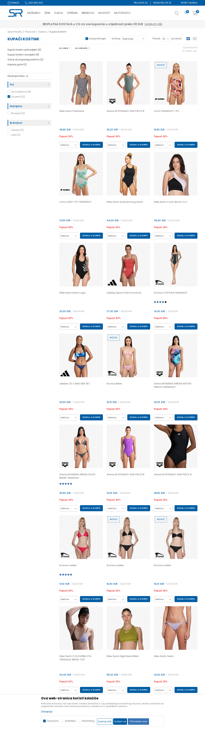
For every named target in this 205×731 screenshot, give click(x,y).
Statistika (70, 721)
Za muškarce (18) (21, 91)
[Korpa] (194, 13)
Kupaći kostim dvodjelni (23, 54)
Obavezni (53, 721)
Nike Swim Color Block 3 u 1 (170, 202)
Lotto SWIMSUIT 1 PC (166, 111)
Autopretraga (97, 38)
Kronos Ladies (68, 565)
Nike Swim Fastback (71, 111)
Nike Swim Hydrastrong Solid (124, 202)
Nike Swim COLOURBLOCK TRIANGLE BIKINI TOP (75, 658)
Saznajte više (120, 24)
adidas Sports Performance (124, 293)
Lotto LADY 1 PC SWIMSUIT (75, 202)
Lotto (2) (15, 134)
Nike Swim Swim (164, 656)
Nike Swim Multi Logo (72, 293)
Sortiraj (116, 38)
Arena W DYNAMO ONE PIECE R (125, 111)
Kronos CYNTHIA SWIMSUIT (170, 293)
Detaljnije (46, 711)
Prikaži (156, 38)
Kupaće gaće (17, 64)
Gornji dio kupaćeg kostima (25, 59)
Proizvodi (30, 31)
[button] (181, 14)
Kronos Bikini (114, 383)
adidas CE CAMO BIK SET (74, 383)
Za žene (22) (18, 96)
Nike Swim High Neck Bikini (123, 656)
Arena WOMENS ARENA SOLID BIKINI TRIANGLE (77, 476)
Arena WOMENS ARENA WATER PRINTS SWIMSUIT (172, 385)
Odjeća (42, 31)
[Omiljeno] (185, 13)
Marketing (88, 721)
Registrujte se (162, 2)
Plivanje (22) (18, 113)
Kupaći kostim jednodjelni (24, 49)
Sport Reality (15, 31)
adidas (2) (17, 130)
